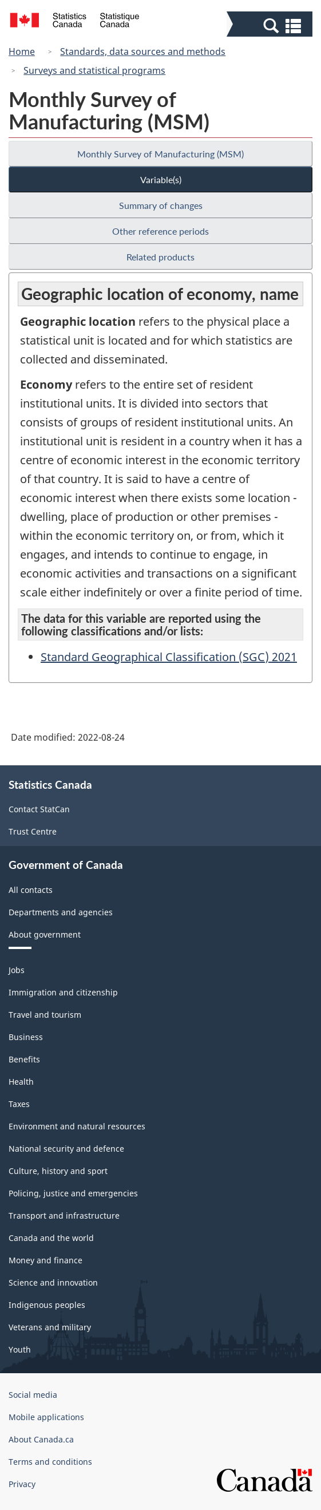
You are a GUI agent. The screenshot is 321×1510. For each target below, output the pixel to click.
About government (45, 934)
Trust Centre (33, 831)
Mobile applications (46, 1417)
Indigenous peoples (47, 1304)
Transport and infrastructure (64, 1215)
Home (22, 51)
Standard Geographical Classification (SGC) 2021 (169, 657)
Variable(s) (160, 179)
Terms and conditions (50, 1461)
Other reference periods (160, 231)
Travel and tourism (45, 1014)
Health (21, 1081)
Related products (160, 256)
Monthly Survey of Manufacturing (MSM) (160, 153)
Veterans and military (50, 1327)
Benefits (24, 1059)
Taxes (19, 1103)
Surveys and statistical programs (94, 70)
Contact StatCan (39, 809)
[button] (270, 25)
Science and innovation (53, 1282)
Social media (33, 1394)
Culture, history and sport (58, 1170)
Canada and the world (51, 1237)
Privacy (22, 1484)
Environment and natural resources (77, 1126)
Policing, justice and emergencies (73, 1193)
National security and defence (66, 1148)
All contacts (31, 889)
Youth (20, 1349)
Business (26, 1036)
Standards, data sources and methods (142, 51)
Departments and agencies (61, 912)
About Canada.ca (41, 1439)
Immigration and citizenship (63, 992)
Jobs (17, 969)
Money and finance (45, 1260)
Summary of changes (161, 205)
